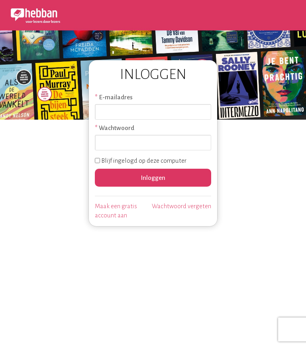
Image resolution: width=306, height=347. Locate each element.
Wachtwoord (116, 127)
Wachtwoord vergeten (181, 206)
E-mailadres (116, 97)
